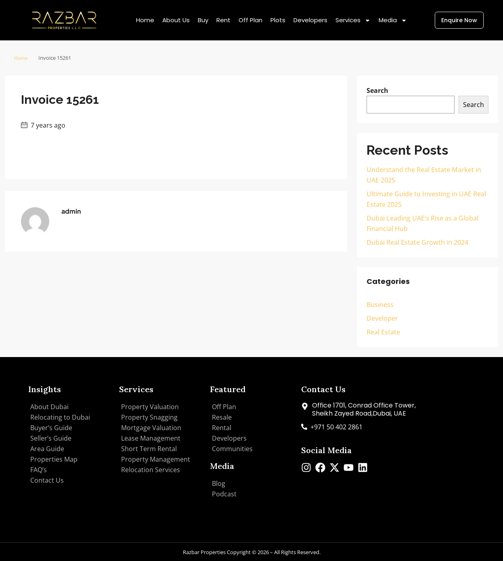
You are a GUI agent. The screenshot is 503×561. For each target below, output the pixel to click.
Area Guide (47, 448)
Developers (310, 20)
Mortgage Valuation (151, 427)
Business (380, 304)
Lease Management (150, 437)
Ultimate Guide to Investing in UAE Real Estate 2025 (426, 198)
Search (377, 90)
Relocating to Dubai (60, 416)
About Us (176, 20)
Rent (223, 20)
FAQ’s (38, 469)
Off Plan (250, 20)
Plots (277, 20)
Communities (232, 448)
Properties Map (54, 458)
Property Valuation (150, 406)
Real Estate (383, 331)
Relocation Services (150, 469)
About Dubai (49, 406)
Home (145, 20)
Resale (222, 416)
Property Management (155, 458)
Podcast (224, 493)
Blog (218, 483)
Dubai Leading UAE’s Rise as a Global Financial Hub (422, 223)
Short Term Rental (149, 448)
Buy (203, 20)
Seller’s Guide (50, 437)
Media (393, 20)
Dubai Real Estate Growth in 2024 (417, 241)
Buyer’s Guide (51, 427)
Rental (221, 427)
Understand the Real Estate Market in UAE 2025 (424, 174)
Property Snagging (149, 416)
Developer (382, 317)
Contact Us (47, 479)
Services (353, 20)
